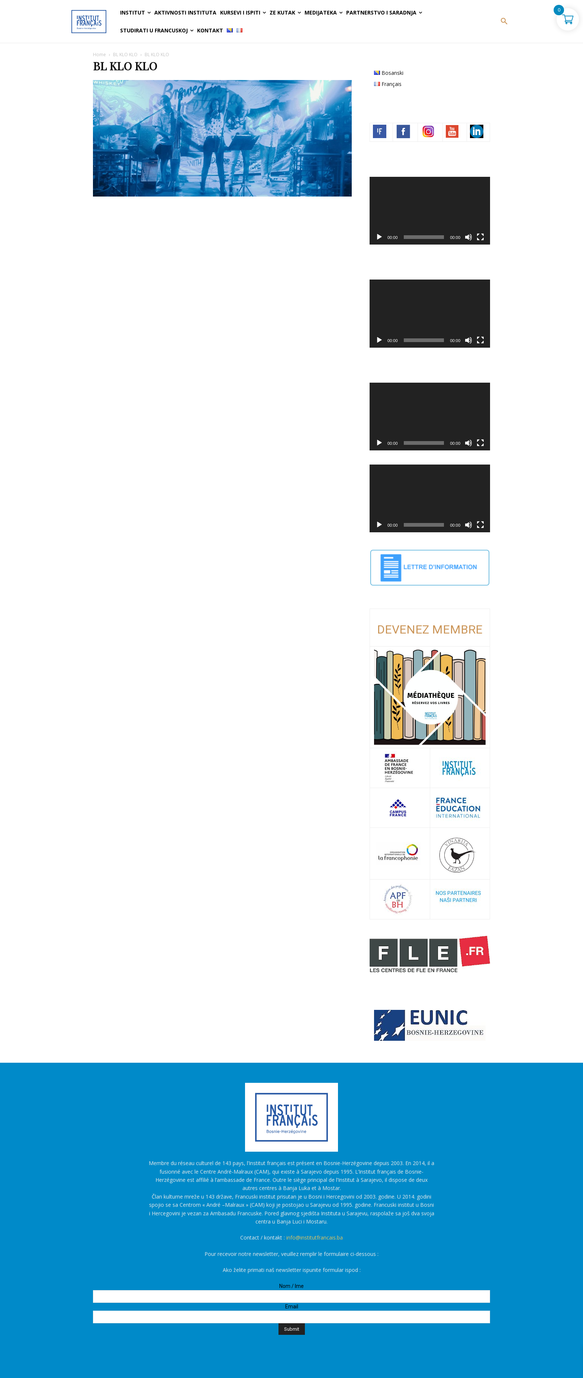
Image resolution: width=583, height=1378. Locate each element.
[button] (504, 22)
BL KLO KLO (125, 54)
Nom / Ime (291, 1286)
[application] (430, 211)
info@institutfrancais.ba (314, 1237)
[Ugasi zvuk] (468, 237)
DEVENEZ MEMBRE (430, 629)
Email (291, 1307)
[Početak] (379, 237)
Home (99, 54)
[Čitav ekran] (480, 237)
